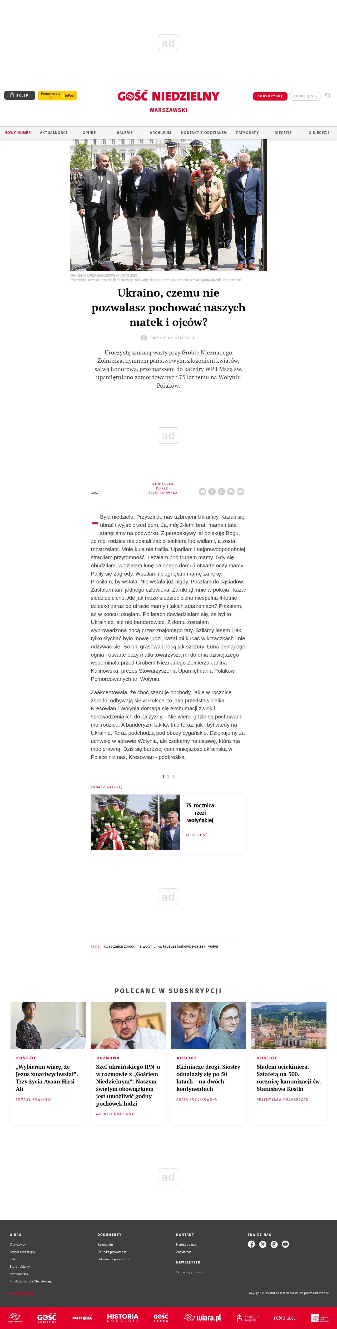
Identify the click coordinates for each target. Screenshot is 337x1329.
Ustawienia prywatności (114, 1259)
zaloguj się (305, 96)
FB (213, 490)
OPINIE (89, 133)
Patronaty (247, 133)
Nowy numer (17, 133)
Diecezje (283, 133)
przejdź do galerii (168, 337)
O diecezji (319, 133)
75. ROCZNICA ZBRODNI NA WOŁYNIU (130, 946)
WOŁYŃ (213, 946)
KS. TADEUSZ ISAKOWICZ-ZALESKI (181, 946)
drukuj (232, 490)
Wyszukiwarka (328, 96)
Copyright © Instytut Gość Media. (269, 1293)
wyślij (241, 490)
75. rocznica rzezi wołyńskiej (200, 812)
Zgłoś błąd (22, 1293)
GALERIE (125, 133)
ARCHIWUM (160, 133)
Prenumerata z (51, 95)
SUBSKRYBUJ (270, 96)
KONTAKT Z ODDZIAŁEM (204, 133)
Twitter (222, 490)
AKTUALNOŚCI (53, 133)
